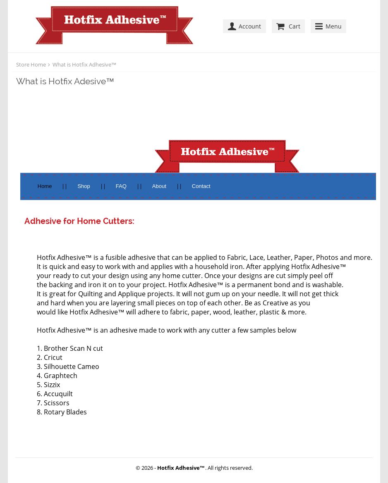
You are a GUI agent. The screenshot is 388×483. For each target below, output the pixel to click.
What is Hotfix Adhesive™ (85, 64)
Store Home (31, 64)
